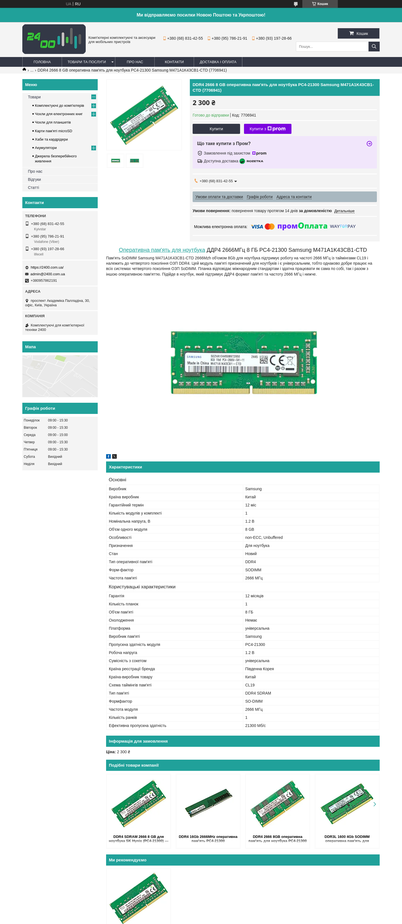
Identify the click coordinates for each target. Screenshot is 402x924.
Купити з (268, 128)
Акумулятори (46, 148)
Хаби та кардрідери (51, 139)
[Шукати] (374, 46)
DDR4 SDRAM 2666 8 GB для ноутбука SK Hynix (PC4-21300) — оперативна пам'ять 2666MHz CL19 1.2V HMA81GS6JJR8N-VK (139, 839)
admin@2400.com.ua (47, 274)
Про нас (135, 62)
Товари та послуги (87, 62)
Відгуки (34, 179)
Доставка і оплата (218, 62)
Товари (34, 97)
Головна (42, 62)
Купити (216, 128)
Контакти (174, 62)
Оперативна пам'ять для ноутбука (162, 250)
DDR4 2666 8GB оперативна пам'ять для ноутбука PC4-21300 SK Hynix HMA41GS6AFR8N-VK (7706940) (277, 839)
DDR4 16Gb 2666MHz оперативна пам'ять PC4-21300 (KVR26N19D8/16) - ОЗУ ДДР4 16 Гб (208, 839)
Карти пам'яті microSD (53, 131)
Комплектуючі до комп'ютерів (59, 105)
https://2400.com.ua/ (47, 267)
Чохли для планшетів (53, 122)
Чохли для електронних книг (59, 114)
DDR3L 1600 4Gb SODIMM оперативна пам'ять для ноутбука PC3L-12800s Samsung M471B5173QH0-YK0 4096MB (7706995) (347, 839)
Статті (33, 187)
